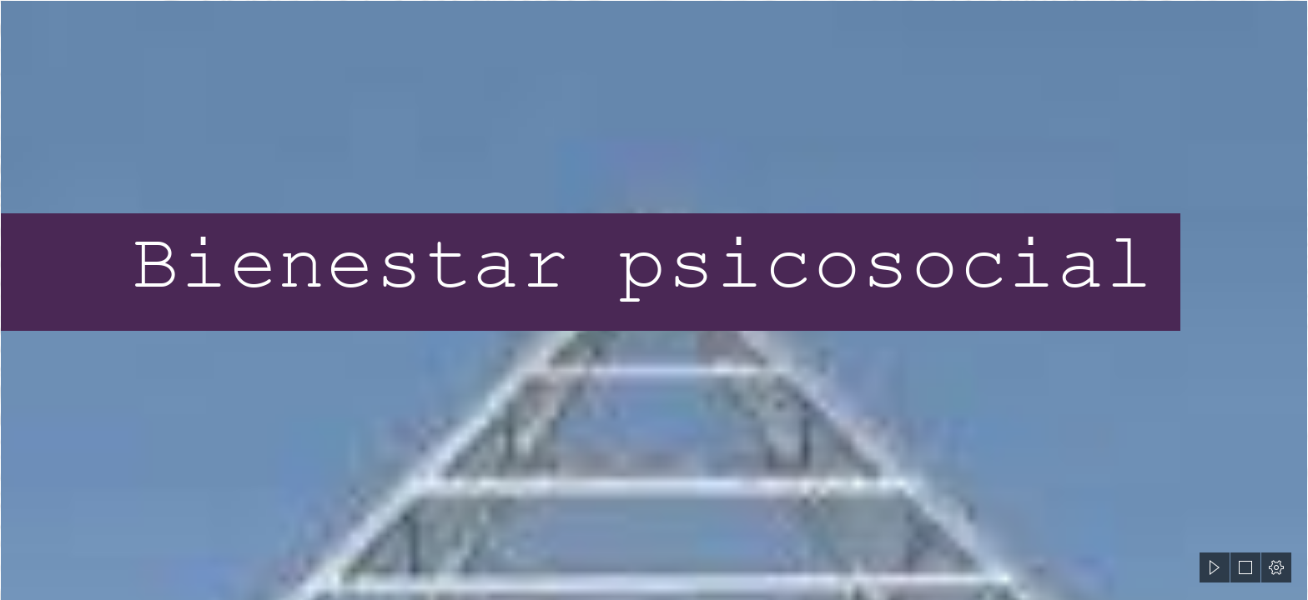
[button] (1215, 567)
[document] (654, 300)
